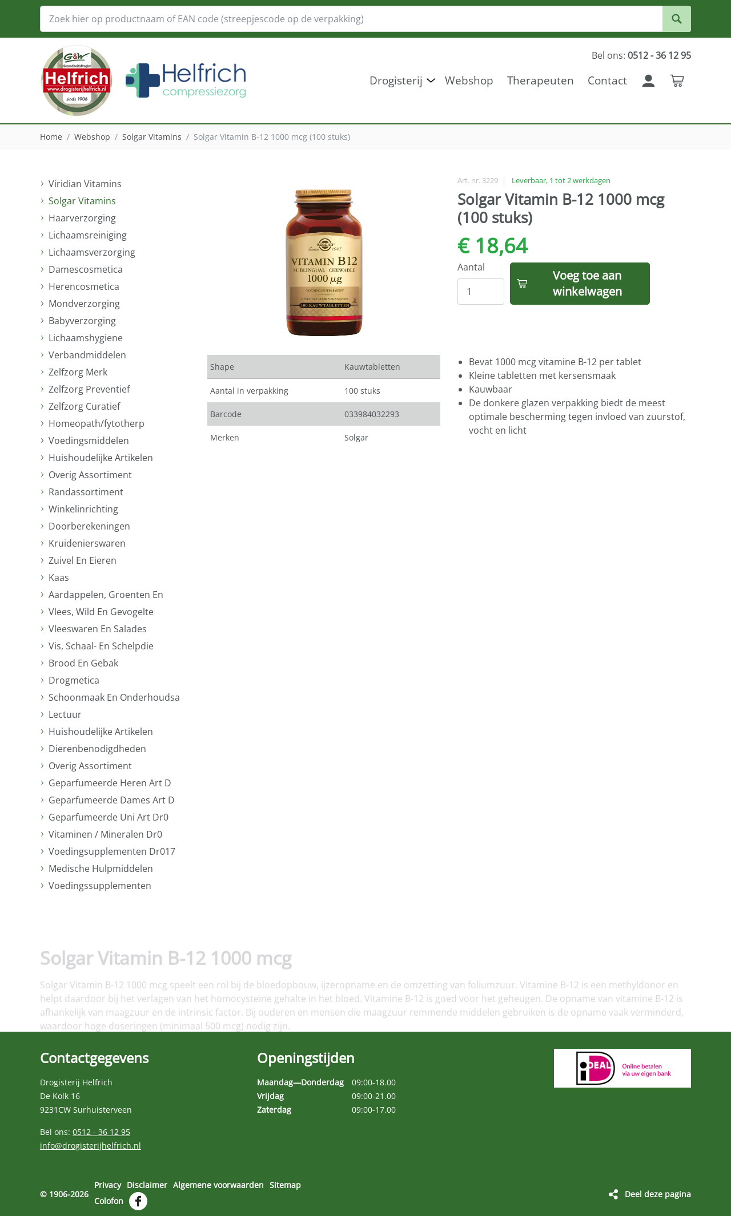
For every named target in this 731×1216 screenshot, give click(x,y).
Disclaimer (147, 1184)
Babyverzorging (82, 320)
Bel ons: (641, 55)
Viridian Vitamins (85, 183)
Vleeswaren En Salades (98, 629)
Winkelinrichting (83, 509)
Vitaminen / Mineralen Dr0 (105, 834)
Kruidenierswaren (87, 543)
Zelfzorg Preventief (89, 389)
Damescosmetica (86, 269)
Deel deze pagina (658, 1194)
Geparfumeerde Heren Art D (110, 783)
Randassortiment (86, 492)
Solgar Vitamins (152, 136)
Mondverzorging (84, 303)
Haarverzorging (82, 218)
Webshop (92, 136)
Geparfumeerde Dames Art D (112, 800)
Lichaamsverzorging (92, 252)
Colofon (108, 1200)
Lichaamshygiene (86, 338)
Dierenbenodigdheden (97, 748)
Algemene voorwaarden (218, 1184)
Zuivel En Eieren (83, 560)
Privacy (107, 1184)
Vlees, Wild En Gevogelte (101, 611)
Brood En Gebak (83, 663)
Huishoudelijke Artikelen (101, 457)
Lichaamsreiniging (88, 235)
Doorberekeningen (89, 526)
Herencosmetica (84, 286)
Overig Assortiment (90, 474)
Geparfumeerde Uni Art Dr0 (108, 817)
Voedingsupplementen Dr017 (112, 851)
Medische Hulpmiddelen (101, 868)
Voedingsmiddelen (89, 440)
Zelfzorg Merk (78, 372)
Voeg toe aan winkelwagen (587, 283)
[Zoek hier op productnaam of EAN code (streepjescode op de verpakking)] (365, 19)
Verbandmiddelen (87, 355)
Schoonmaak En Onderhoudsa (114, 697)
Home (51, 136)
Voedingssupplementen (100, 885)
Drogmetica (74, 680)
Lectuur (65, 714)
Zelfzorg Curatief (84, 406)
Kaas (59, 577)
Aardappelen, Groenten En (106, 594)
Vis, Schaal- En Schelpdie (101, 646)
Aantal (471, 267)
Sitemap (285, 1184)
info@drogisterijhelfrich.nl (90, 1145)
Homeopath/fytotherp (96, 423)
